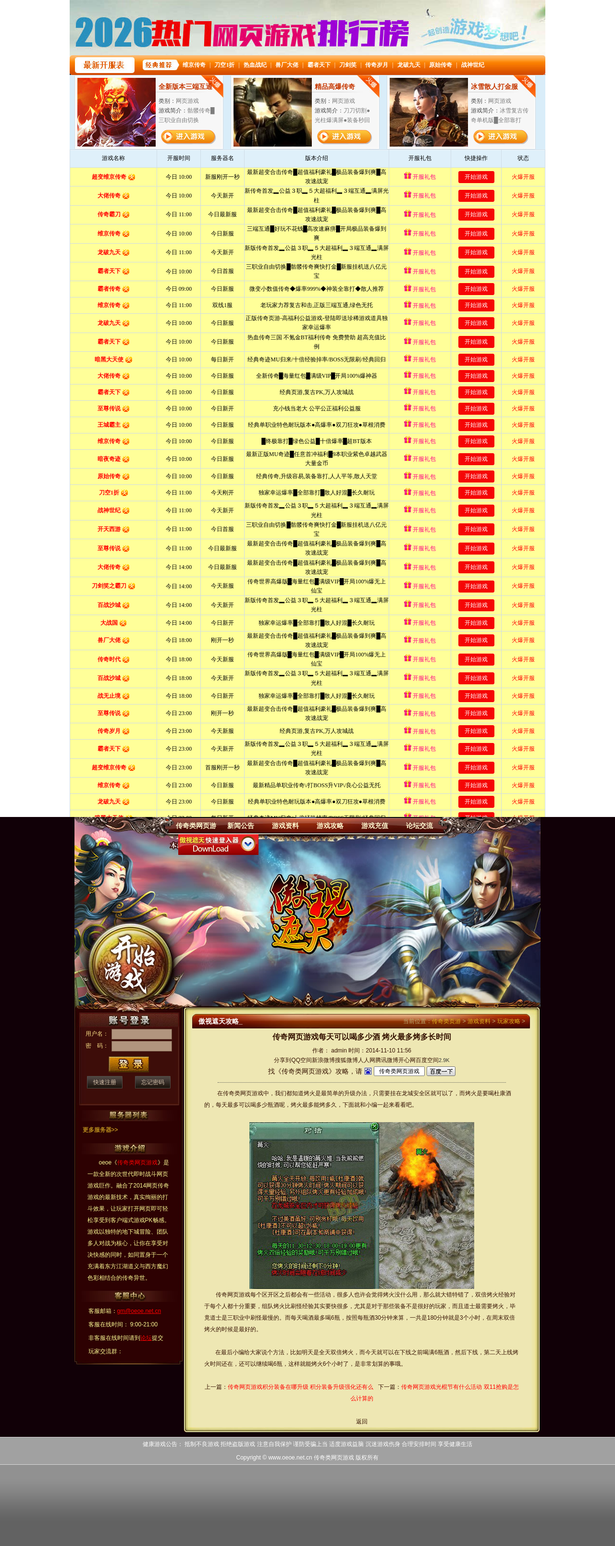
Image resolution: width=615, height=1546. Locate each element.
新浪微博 (323, 1060)
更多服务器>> (100, 1129)
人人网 (366, 1060)
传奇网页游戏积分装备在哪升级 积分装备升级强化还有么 (300, 1387)
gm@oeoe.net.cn (139, 1311)
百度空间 (427, 1060)
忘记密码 (152, 1082)
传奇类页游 (446, 1021)
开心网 (407, 1060)
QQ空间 (301, 1060)
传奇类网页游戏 (334, 1457)
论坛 (146, 1338)
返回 (362, 1421)
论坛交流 (419, 825)
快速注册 (104, 1082)
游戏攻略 (330, 825)
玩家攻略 (508, 1021)
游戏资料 (285, 825)
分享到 (282, 1060)
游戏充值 (374, 825)
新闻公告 (240, 825)
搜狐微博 (346, 1060)
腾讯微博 (386, 1060)
